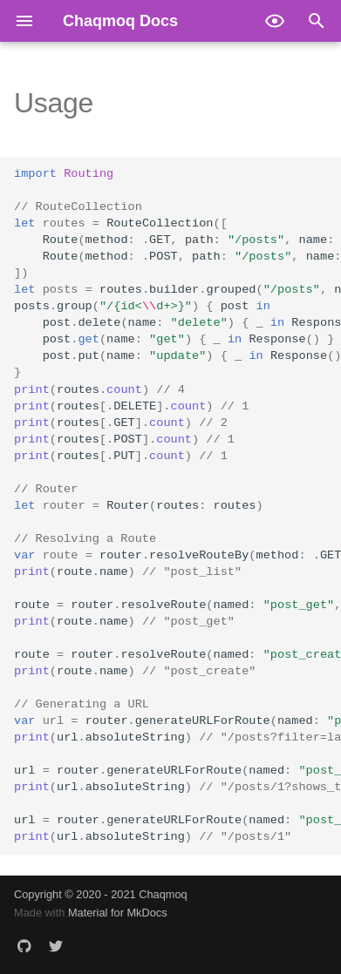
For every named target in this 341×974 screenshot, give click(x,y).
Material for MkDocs (117, 912)
